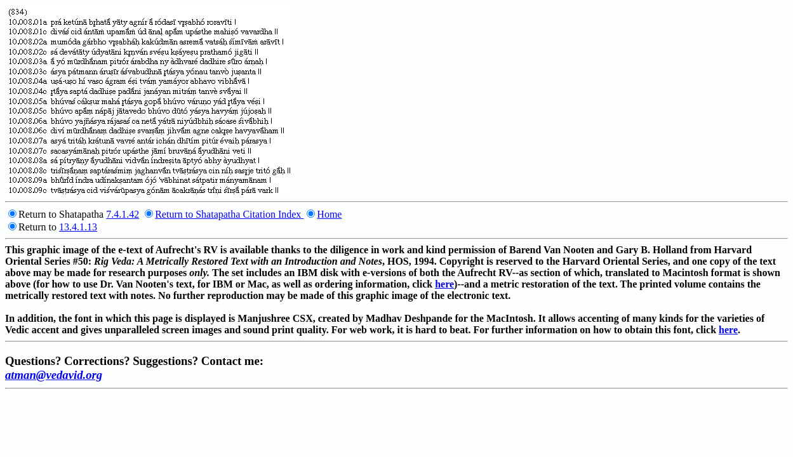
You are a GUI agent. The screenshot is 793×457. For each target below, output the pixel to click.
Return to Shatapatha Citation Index (229, 214)
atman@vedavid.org (53, 374)
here (444, 284)
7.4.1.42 (122, 214)
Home (329, 214)
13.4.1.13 (78, 227)
